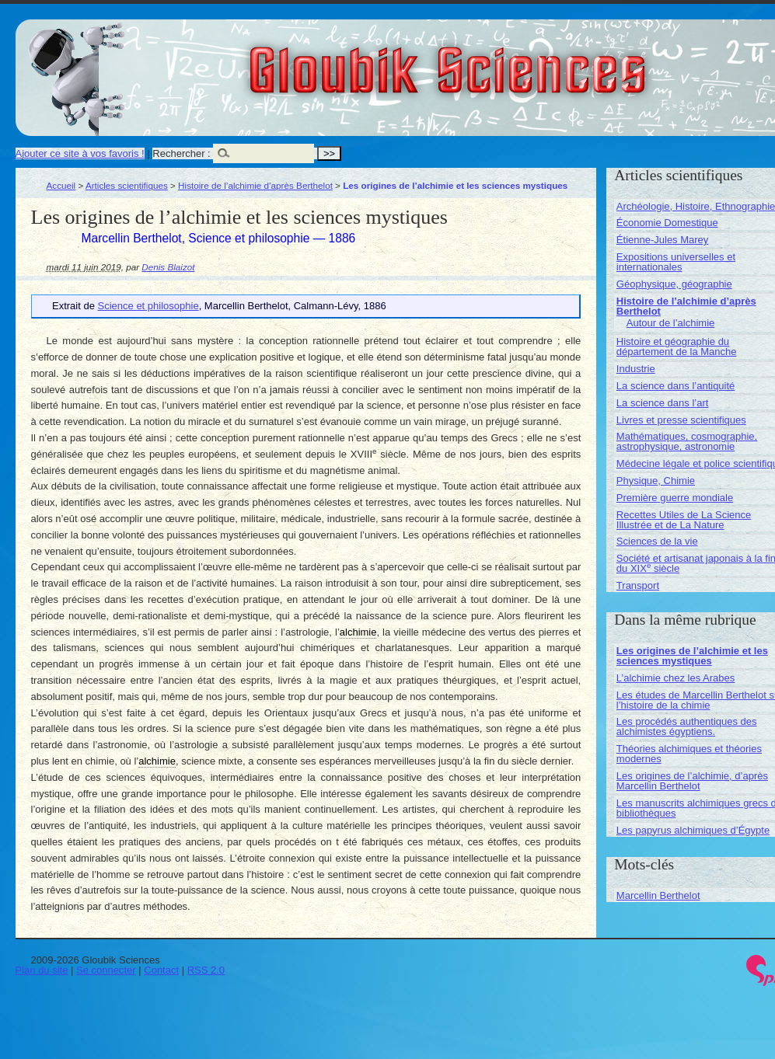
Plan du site (42, 970)
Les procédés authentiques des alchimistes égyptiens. (686, 726)
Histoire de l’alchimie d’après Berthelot (255, 185)
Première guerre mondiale (674, 497)
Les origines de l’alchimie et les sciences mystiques (692, 656)
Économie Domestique (667, 222)
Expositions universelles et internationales (675, 262)
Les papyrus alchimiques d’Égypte (693, 830)
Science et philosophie (148, 306)
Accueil (61, 185)
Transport (637, 585)
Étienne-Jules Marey (662, 240)
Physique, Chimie (655, 480)
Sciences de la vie (657, 541)
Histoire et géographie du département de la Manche (676, 346)
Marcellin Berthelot (658, 895)
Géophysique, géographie (674, 284)
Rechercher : (181, 153)
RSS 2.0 (206, 970)
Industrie (635, 368)
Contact (161, 970)
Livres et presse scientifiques (681, 420)
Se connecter (106, 970)
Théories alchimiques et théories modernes (689, 754)
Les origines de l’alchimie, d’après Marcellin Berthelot (692, 781)
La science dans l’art (662, 403)
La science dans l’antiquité (675, 386)
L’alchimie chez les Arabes (675, 678)
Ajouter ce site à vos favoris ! (80, 153)
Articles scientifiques (127, 185)
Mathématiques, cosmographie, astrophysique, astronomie (686, 441)
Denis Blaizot (167, 267)
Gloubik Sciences (535, 60)
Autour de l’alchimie (670, 323)
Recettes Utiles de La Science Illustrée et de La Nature (683, 520)
